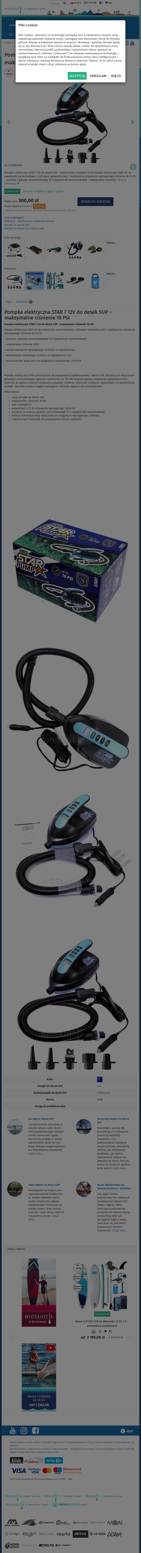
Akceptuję (77, 76)
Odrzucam (98, 76)
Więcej (116, 76)
